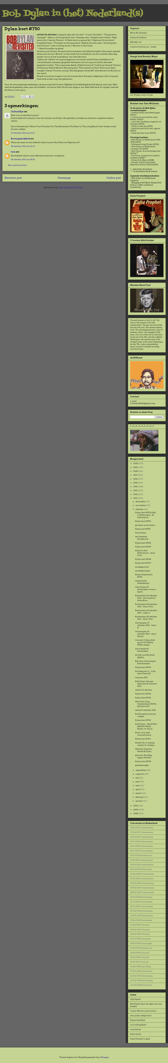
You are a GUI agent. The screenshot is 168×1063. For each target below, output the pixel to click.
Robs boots (135, 1034)
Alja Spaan (135, 999)
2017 (135, 475)
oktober (140, 509)
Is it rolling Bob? (138, 1025)
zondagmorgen (142, 571)
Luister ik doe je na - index (143, 47)
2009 (136, 810)
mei (138, 785)
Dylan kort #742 (143, 720)
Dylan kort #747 (143, 563)
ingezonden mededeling (142, 582)
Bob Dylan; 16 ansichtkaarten (146, 151)
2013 (135, 490)
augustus (140, 774)
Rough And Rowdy (140, 162)
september (141, 770)
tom (13, 152)
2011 (135, 498)
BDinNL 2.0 (135, 42)
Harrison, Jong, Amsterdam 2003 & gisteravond (145, 703)
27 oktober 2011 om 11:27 (23, 133)
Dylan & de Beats (138, 37)
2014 (135, 486)
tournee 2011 (141, 677)
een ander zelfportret (140, 1015)
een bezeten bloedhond (141, 537)
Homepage (64, 177)
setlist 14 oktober (143, 690)
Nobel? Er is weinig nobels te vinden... (145, 744)
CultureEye (17, 111)
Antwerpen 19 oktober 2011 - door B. (145, 625)
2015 (135, 483)
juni (138, 781)
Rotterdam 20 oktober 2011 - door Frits (146, 605)
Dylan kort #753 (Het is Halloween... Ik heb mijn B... (145, 514)
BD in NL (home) (138, 33)
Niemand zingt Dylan (142, 144)
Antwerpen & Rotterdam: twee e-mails (145, 589)
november (141, 505)
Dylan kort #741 (143, 739)
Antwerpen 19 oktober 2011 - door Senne (145, 633)
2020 (135, 463)
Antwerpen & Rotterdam (142, 650)
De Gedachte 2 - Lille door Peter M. (145, 672)
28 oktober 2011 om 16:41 (23, 146)
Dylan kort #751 (143, 529)
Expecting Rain (137, 1020)
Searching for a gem (140, 1039)
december (141, 501)
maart (139, 793)
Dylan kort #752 (143, 521)
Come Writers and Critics (143, 1011)
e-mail (133, 401)
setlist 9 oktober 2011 (145, 710)
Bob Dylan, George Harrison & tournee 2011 (146, 683)
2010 (135, 806)
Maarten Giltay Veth (140, 164)
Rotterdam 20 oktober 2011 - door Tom (146, 617)
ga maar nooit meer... (145, 525)
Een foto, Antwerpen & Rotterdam (145, 662)
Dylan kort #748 (143, 559)
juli (137, 778)
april (138, 789)
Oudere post (113, 177)
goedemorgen (142, 765)
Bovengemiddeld (20, 139)
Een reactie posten (17, 165)
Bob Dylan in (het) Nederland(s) (72, 13)
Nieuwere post (13, 177)
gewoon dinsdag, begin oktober (143, 756)
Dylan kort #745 (143, 667)
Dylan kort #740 (143, 761)
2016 (135, 479)
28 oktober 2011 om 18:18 (23, 159)
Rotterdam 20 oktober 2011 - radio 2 (146, 611)
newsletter (135, 1029)
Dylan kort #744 (143, 694)
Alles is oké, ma (139, 126)
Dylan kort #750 (143, 543)
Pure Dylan (140, 533)
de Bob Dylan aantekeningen (145, 112)
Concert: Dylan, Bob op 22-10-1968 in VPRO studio (145, 642)
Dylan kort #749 (143, 547)
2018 (135, 471)
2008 (135, 813)
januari (139, 801)
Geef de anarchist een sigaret (145, 128)
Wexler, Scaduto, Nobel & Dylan (143, 750)
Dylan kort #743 (143, 698)
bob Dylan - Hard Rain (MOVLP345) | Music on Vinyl (146, 726)
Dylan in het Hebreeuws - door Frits (145, 552)
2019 (135, 467)
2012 (135, 494)
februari (140, 797)
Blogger (105, 1057)
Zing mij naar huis (140, 133)
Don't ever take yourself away (143, 733)
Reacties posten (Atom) (70, 187)
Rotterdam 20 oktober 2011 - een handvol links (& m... (146, 597)
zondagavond (142, 567)
